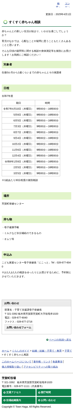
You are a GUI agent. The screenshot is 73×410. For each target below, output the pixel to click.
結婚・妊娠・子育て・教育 (47, 350)
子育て (68, 350)
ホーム (5, 350)
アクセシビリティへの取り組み (40, 366)
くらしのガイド (20, 350)
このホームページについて (16, 361)
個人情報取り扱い (12, 366)
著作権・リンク (42, 361)
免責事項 (57, 361)
